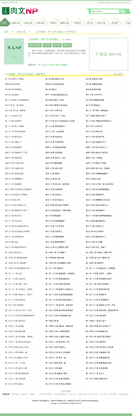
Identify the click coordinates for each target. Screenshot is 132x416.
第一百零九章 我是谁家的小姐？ (18, 268)
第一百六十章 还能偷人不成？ (17, 358)
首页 (4, 23)
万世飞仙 (103, 394)
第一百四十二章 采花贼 (14, 326)
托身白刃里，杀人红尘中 (88, 394)
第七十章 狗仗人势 (12, 200)
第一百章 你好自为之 (13, 252)
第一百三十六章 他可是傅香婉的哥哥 (19, 316)
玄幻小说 (101, 23)
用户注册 (112, 2)
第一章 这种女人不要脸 (14, 79)
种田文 (78, 23)
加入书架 (57, 45)
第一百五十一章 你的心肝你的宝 (18, 342)
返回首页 (101, 2)
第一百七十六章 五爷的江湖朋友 (53, 65)
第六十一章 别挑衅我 (13, 184)
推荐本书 (67, 45)
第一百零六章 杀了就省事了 (16, 263)
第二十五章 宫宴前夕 (13, 121)
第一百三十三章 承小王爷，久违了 (19, 310)
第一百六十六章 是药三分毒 (16, 368)
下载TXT (47, 45)
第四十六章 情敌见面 (13, 158)
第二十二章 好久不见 (13, 116)
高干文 (90, 23)
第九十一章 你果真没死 (14, 237)
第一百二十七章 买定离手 (15, 300)
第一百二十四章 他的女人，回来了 (19, 295)
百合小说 (28, 23)
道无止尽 (72, 394)
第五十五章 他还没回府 (14, 174)
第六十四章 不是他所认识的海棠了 (19, 189)
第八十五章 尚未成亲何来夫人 (17, 226)
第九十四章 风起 (11, 242)
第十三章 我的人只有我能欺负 (17, 100)
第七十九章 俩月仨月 (13, 216)
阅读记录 (126, 2)
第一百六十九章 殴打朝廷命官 (17, 373)
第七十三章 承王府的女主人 (16, 205)
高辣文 (53, 23)
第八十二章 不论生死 (13, 221)
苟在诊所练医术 (60, 394)
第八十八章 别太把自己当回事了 (18, 231)
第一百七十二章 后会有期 (15, 379)
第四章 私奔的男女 (12, 84)
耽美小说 (16, 23)
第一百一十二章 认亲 (13, 274)
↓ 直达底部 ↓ (118, 74)
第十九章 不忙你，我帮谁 (15, 110)
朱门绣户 (113, 394)
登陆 (106, 2)
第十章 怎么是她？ (12, 95)
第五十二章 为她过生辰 (14, 168)
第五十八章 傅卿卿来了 (14, 179)
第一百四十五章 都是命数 (15, 331)
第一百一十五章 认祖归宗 (15, 279)
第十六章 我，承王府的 (14, 105)
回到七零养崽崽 (45, 394)
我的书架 (119, 2)
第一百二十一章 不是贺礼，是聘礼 (19, 289)
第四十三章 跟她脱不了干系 (16, 153)
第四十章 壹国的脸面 (13, 147)
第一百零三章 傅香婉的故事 (16, 258)
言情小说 (40, 23)
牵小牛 (68, 40)
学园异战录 (123, 394)
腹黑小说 (64, 23)
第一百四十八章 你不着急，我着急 (19, 337)
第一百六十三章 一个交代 (15, 363)
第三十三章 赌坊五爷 (13, 137)
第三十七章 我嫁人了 (13, 142)
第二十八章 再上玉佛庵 (14, 126)
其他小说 (21, 32)
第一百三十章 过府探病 (14, 305)
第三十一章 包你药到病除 (15, 132)
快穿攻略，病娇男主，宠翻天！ (24, 394)
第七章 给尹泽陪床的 (13, 89)
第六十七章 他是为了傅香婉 (16, 195)
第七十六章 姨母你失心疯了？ (17, 210)
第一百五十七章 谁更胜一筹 (16, 352)
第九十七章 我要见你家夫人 (16, 247)
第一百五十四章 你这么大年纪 (17, 347)
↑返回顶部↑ (66, 391)
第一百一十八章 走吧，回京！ (17, 284)
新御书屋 (14, 2)
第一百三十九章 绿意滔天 (15, 321)
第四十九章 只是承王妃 (14, 163)
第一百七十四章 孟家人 (14, 384)
